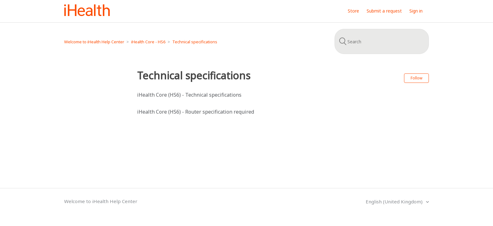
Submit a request (384, 11)
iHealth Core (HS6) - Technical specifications (189, 94)
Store (353, 11)
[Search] (382, 41)
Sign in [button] (416, 11)
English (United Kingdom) (395, 201)
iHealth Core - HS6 (148, 42)
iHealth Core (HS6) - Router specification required (195, 111)
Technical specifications (194, 42)
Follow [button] (416, 78)
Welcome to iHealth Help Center (94, 42)
